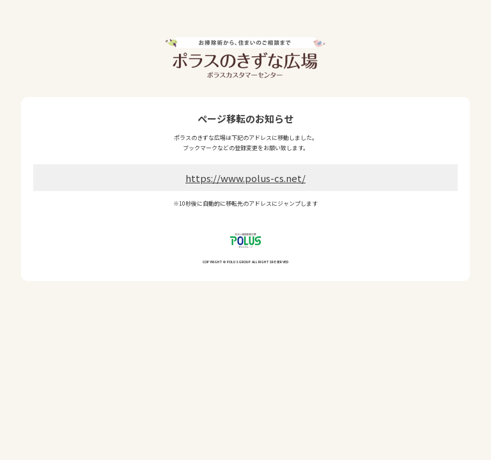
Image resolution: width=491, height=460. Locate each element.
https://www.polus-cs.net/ (245, 178)
